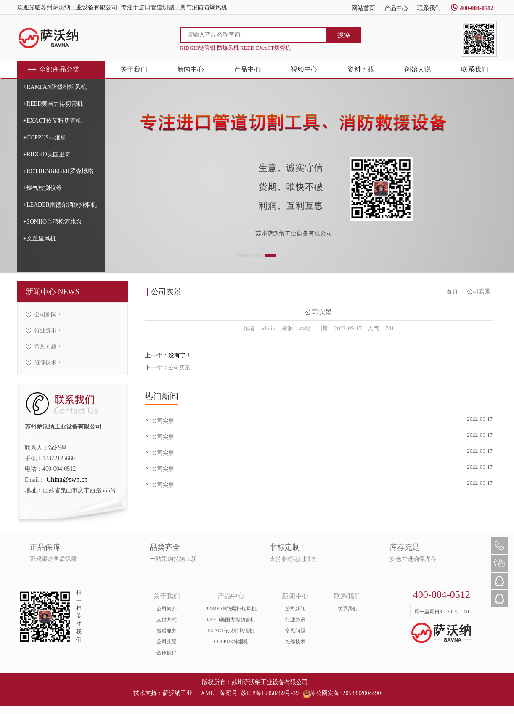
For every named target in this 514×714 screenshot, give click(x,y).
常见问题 (295, 631)
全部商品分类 (53, 69)
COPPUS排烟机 (231, 642)
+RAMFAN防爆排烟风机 (55, 87)
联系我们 (429, 8)
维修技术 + (43, 362)
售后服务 (166, 631)
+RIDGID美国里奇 (47, 154)
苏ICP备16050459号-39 (270, 693)
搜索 (344, 34)
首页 (452, 291)
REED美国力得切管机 (231, 620)
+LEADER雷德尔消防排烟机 (60, 205)
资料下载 (360, 69)
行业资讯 (295, 620)
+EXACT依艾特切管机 (52, 120)
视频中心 (304, 69)
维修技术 (295, 642)
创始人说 (417, 69)
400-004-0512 (471, 8)
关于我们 (133, 69)
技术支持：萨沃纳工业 (162, 693)
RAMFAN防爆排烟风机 (231, 609)
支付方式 (166, 620)
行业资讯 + (43, 330)
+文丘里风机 (39, 238)
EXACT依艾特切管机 (230, 631)
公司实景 (179, 367)
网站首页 (363, 8)
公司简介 (166, 609)
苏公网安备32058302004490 (342, 693)
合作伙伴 (166, 652)
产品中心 (396, 8)
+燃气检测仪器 (42, 188)
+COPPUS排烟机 (44, 137)
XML (207, 693)
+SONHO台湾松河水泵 (52, 221)
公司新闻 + (43, 314)
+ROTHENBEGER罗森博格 (58, 171)
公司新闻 (295, 609)
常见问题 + (43, 346)
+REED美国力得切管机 (53, 104)
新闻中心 (190, 69)
